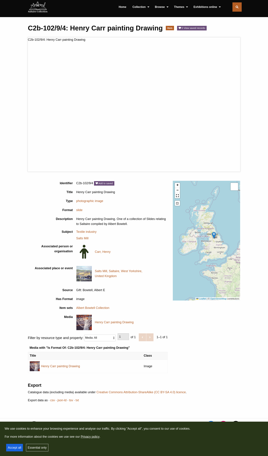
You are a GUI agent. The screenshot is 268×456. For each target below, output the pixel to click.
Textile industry (86, 231)
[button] (214, 235)
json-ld (61, 400)
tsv (71, 400)
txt (77, 400)
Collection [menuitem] (139, 6)
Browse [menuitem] (160, 6)
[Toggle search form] (237, 7)
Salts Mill (82, 238)
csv (52, 400)
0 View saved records (192, 28)
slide (79, 210)
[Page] (123, 336)
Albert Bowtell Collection (92, 308)
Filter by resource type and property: (72, 337)
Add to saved (104, 183)
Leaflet (201, 298)
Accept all (14, 447)
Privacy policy (90, 436)
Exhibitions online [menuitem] (205, 6)
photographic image (89, 201)
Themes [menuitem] (179, 6)
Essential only (37, 447)
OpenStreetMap (218, 298)
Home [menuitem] (122, 6)
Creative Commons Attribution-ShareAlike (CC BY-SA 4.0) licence (141, 392)
